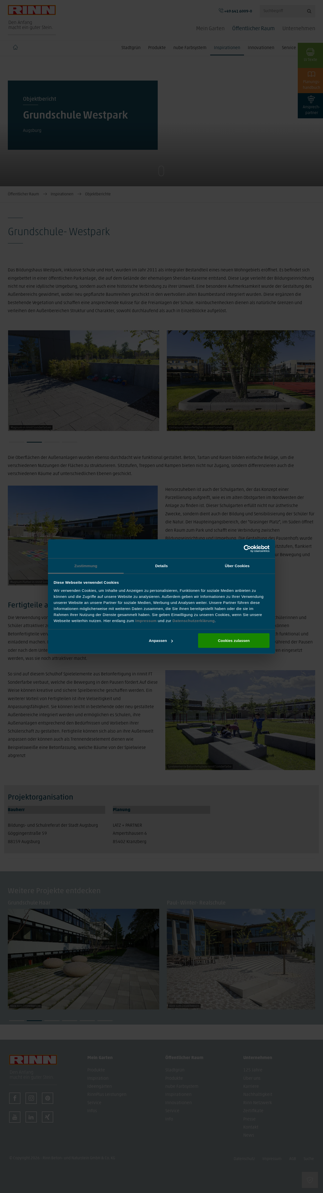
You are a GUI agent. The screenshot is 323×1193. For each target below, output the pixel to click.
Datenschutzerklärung (193, 620)
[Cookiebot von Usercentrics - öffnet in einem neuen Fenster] (247, 549)
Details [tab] (161, 565)
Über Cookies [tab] (237, 565)
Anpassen (161, 640)
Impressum (146, 620)
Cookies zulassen (234, 640)
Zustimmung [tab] (85, 565)
